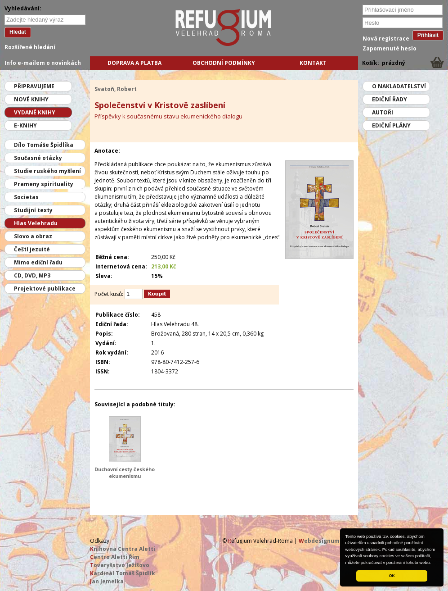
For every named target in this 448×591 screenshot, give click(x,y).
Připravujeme (34, 86)
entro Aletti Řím (114, 557)
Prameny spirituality (43, 184)
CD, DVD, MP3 (32, 275)
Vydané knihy (34, 112)
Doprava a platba (134, 63)
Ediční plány (391, 125)
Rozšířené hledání (29, 47)
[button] (433, 563)
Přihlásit (428, 35)
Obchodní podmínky (224, 63)
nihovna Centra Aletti (122, 549)
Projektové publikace (45, 288)
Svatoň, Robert (115, 89)
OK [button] (392, 575)
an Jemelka (107, 581)
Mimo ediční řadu (38, 262)
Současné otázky (38, 158)
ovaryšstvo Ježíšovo (119, 565)
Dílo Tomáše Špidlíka (43, 145)
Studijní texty (33, 210)
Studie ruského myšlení (47, 171)
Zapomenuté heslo (390, 48)
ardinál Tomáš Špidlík (122, 573)
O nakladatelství (399, 86)
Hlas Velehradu (36, 223)
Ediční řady (389, 99)
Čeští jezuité (32, 249)
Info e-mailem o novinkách (42, 63)
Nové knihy (31, 99)
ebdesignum (319, 541)
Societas (26, 197)
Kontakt (313, 63)
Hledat (17, 32)
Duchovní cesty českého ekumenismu (124, 472)
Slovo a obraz (33, 236)
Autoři (382, 112)
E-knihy (25, 125)
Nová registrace (386, 38)
